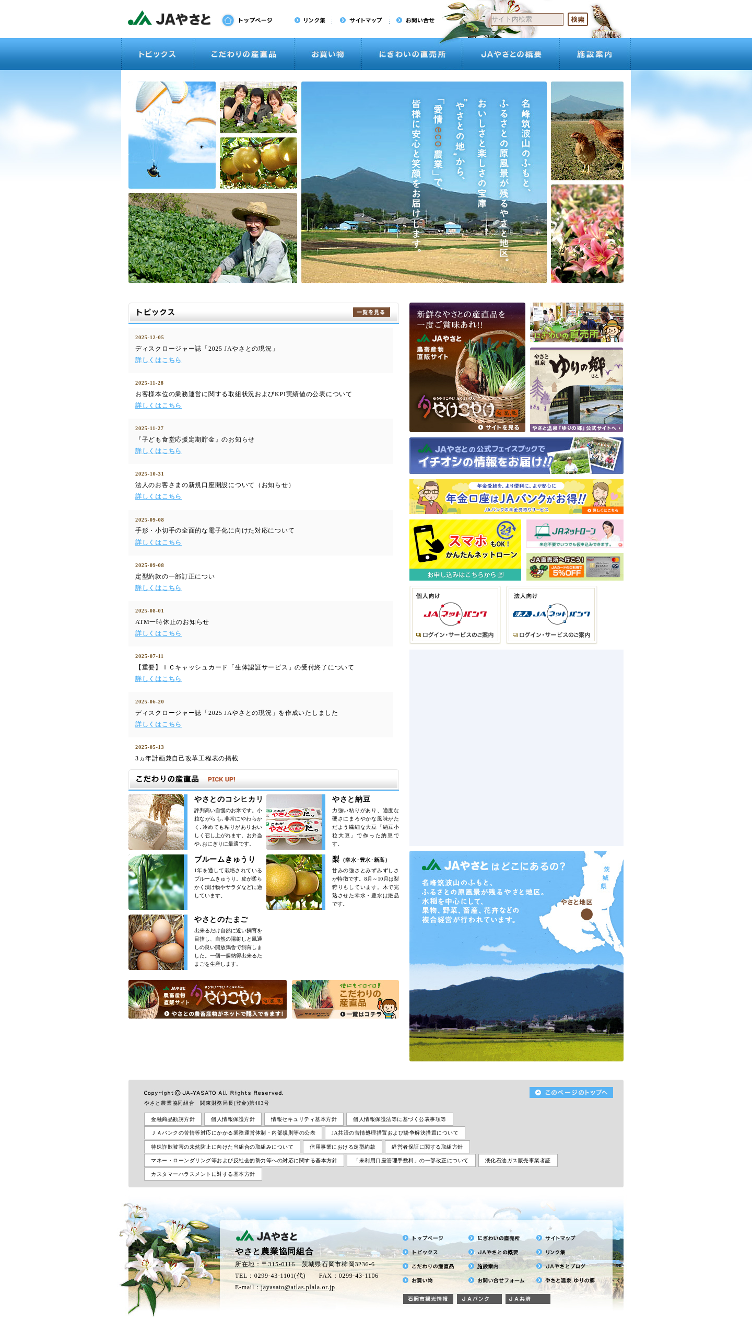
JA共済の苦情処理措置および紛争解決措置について (395, 1133)
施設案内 (595, 54)
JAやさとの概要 (511, 54)
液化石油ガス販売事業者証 (518, 1160)
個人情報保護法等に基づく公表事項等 (399, 1119)
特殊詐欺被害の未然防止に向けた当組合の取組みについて (222, 1147)
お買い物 (327, 54)
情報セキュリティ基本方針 (304, 1119)
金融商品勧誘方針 (173, 1119)
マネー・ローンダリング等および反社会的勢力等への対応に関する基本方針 (244, 1160)
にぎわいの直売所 (412, 54)
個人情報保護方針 (233, 1119)
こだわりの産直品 (244, 54)
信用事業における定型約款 (342, 1147)
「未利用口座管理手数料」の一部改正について (411, 1160)
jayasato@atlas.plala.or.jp (298, 1287)
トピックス (157, 54)
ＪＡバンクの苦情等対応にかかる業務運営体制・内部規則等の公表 (233, 1133)
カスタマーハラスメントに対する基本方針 (203, 1174)
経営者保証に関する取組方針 (427, 1147)
